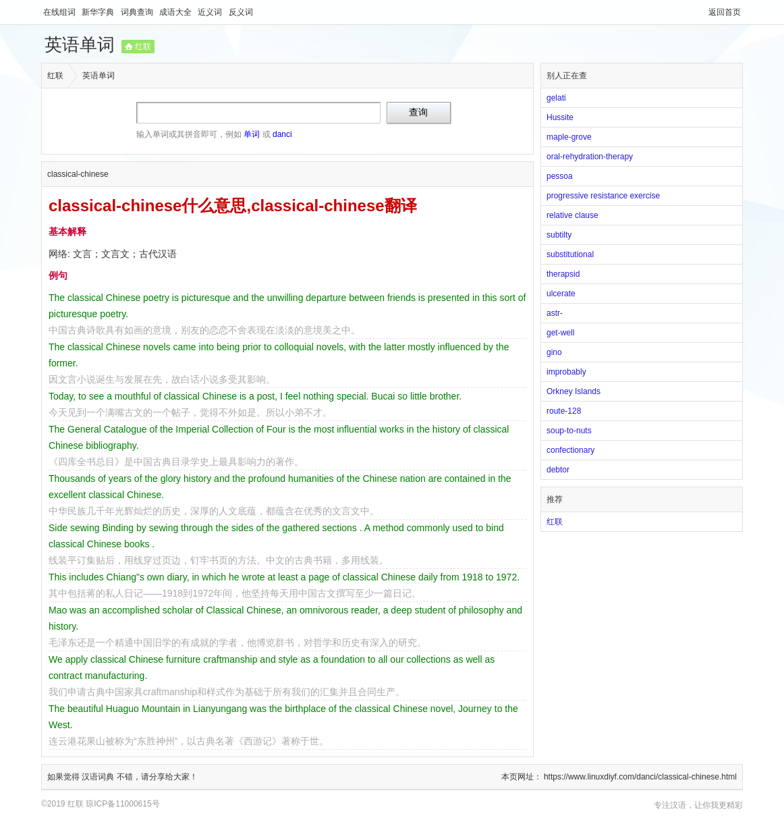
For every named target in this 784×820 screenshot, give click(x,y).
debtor (558, 469)
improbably (566, 372)
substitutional (570, 254)
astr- (555, 313)
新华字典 (99, 12)
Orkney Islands (573, 391)
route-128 (564, 411)
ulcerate (561, 293)
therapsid (563, 274)
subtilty (559, 235)
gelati (556, 98)
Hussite (560, 117)
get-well (560, 332)
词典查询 (138, 12)
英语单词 (80, 44)
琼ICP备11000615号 (122, 804)
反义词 (241, 12)
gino (554, 352)
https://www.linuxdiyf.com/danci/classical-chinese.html (640, 777)
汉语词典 (99, 777)
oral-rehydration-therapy (590, 156)
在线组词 (60, 12)
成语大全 (176, 12)
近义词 (211, 12)
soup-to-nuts (569, 430)
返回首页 (724, 12)
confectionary (570, 450)
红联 (143, 46)
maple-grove (569, 137)
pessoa (560, 176)
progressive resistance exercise (603, 195)
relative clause (572, 215)
